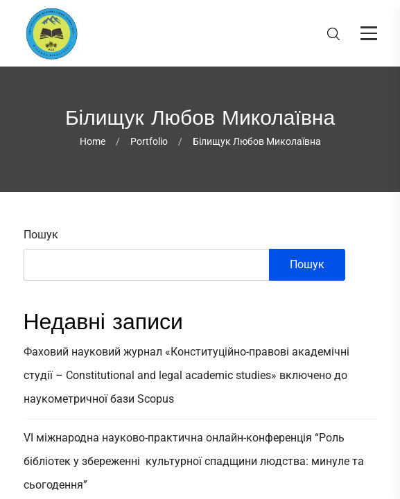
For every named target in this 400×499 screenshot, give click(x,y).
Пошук (41, 234)
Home (92, 141)
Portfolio (149, 141)
